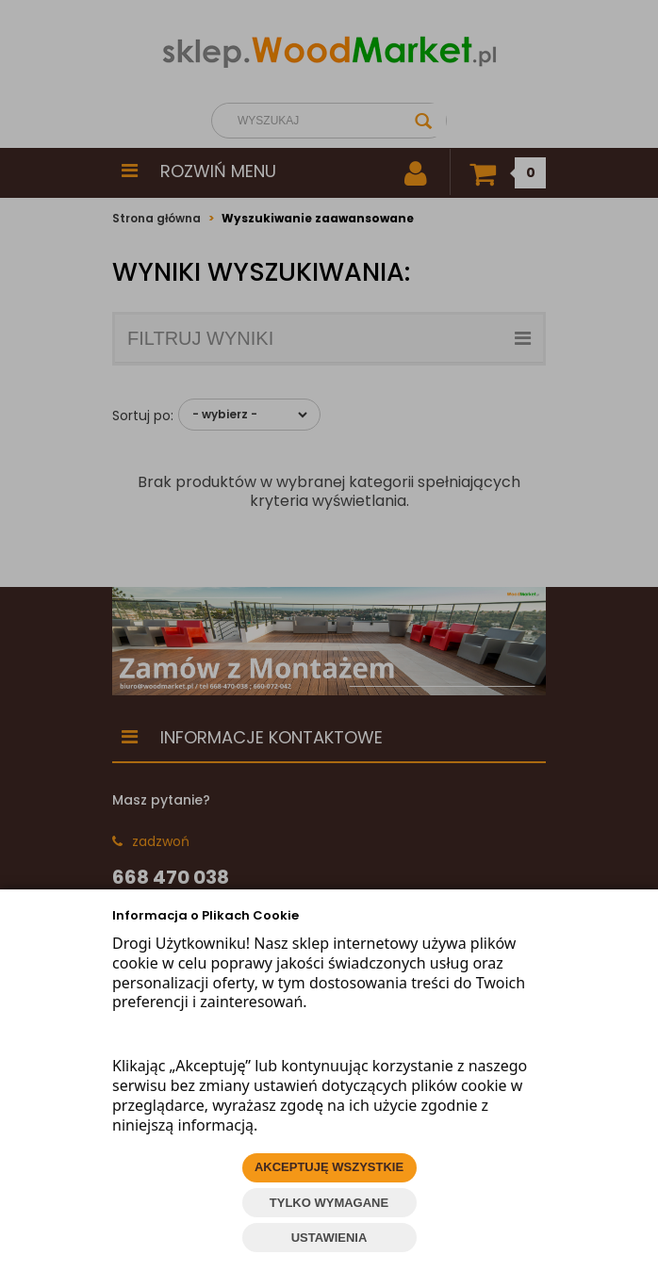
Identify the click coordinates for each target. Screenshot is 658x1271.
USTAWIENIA (329, 1237)
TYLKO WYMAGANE (329, 1203)
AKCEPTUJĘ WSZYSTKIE (329, 1167)
